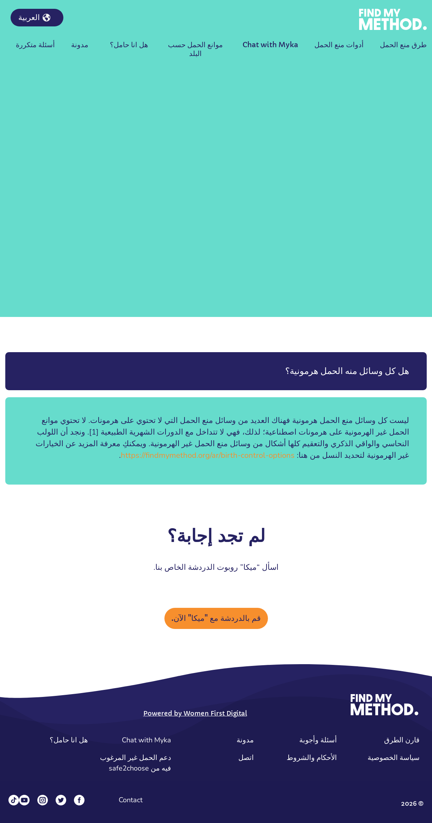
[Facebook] (79, 800)
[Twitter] (61, 800)
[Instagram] (42, 800)
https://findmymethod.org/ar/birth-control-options (208, 455)
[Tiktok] (13, 800)
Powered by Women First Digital (195, 713)
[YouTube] (24, 800)
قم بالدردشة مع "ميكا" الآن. (216, 618)
